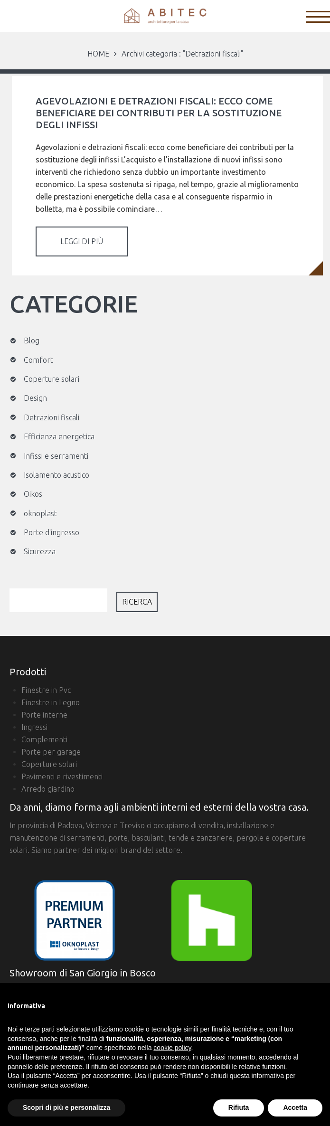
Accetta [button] (295, 1107)
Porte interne (44, 714)
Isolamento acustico (56, 475)
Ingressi (34, 727)
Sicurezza (40, 551)
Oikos (33, 494)
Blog (31, 340)
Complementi (44, 739)
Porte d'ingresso (51, 532)
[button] (317, 998)
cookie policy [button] (172, 1047)
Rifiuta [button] (238, 1107)
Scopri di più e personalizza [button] (66, 1107)
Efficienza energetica (59, 436)
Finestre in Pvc (46, 690)
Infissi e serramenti (56, 456)
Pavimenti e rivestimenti (62, 776)
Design (35, 398)
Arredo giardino (48, 789)
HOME (98, 53)
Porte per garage (51, 752)
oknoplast (40, 513)
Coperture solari (51, 379)
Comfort (38, 360)
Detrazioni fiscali (51, 417)
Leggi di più (81, 241)
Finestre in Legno (50, 702)
